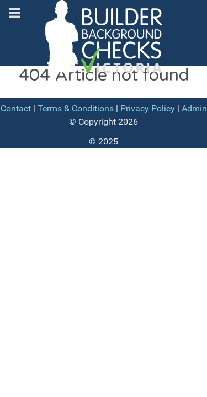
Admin (194, 108)
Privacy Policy (147, 108)
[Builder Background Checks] (103, 40)
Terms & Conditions (76, 108)
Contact (16, 108)
